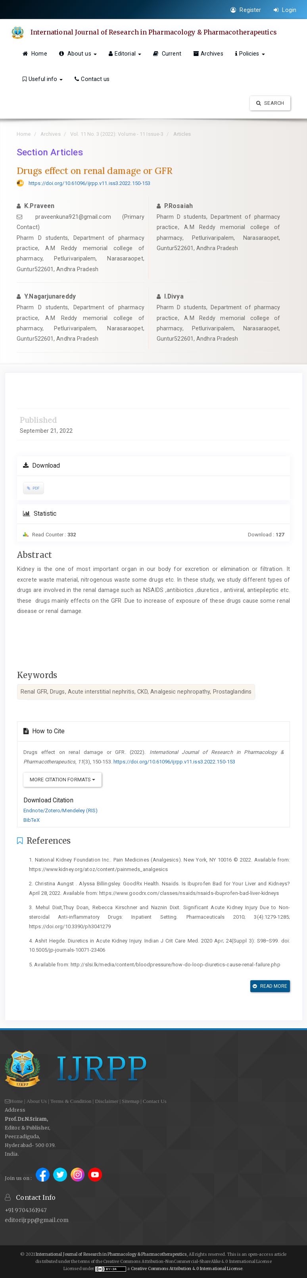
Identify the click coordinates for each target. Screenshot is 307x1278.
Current (167, 53)
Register (245, 10)
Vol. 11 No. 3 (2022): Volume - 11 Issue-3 (116, 134)
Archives (208, 53)
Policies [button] (250, 53)
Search (270, 103)
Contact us (92, 79)
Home (35, 53)
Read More (270, 986)
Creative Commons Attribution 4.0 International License (186, 1268)
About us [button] (78, 53)
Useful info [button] (43, 79)
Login (285, 10)
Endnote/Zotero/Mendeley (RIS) (60, 810)
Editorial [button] (125, 53)
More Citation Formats (62, 780)
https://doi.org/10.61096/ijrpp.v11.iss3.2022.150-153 (89, 183)
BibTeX (31, 820)
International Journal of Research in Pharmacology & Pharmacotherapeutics (154, 32)
